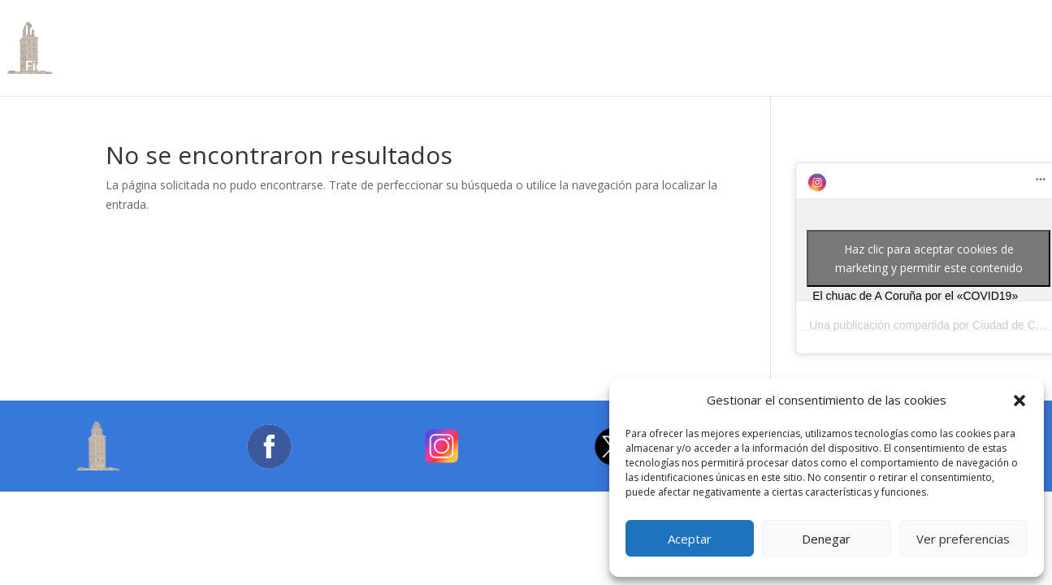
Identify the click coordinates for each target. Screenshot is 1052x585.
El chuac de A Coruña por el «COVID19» (915, 295)
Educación (653, 31)
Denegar (826, 539)
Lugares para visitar (532, 31)
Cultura (344, 31)
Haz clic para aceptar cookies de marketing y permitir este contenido (929, 258)
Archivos (175, 31)
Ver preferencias (963, 539)
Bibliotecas (262, 31)
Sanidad (819, 31)
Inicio (42, 31)
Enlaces (174, 67)
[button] (1019, 400)
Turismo (417, 31)
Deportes (740, 31)
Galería (243, 67)
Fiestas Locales (76, 67)
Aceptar (690, 539)
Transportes (907, 31)
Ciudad (103, 31)
